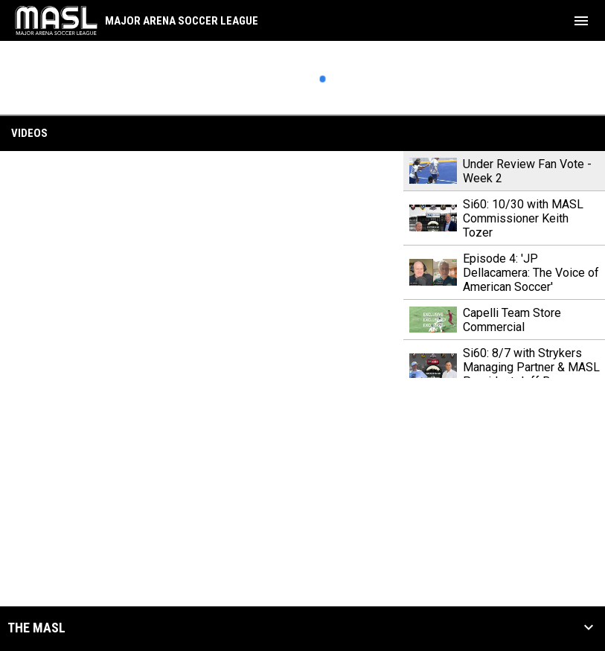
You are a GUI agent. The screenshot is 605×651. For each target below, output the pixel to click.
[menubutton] (581, 21)
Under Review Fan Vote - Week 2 (527, 171)
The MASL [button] (36, 628)
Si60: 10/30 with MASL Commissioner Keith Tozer (523, 218)
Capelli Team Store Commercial (512, 320)
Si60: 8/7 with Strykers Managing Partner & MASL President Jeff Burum (531, 367)
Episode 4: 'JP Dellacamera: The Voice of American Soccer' (531, 272)
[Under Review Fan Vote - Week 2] (201, 264)
